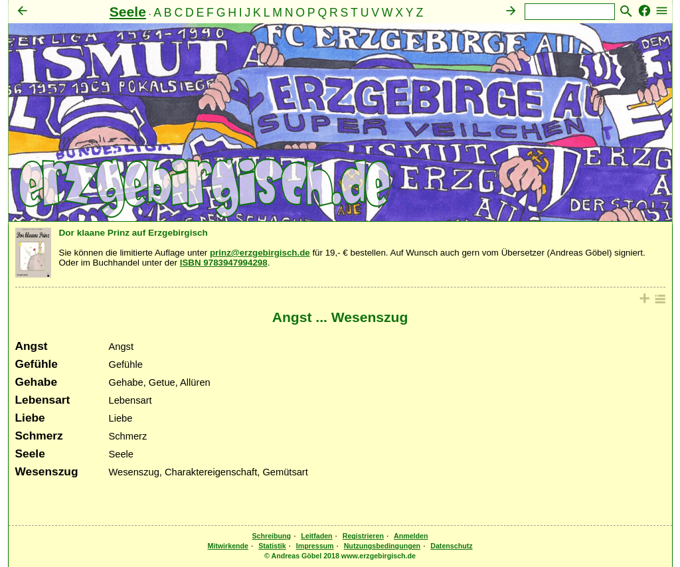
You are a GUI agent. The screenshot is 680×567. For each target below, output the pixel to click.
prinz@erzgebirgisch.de (260, 253)
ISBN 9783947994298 (224, 263)
